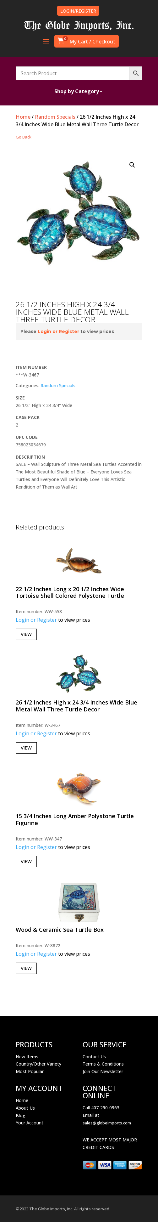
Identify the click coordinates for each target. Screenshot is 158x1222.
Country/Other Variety (38, 1064)
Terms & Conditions (103, 1064)
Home (23, 116)
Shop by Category (76, 92)
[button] (132, 165)
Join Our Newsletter (103, 1071)
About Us (25, 1108)
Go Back (23, 137)
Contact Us (94, 1057)
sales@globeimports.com (107, 1123)
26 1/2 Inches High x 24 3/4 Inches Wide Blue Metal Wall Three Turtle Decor (76, 706)
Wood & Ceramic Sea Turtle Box (60, 929)
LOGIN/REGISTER (78, 11)
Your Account (29, 1123)
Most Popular (30, 1071)
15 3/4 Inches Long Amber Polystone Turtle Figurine (75, 819)
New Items (27, 1057)
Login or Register (58, 331)
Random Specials (55, 116)
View (26, 634)
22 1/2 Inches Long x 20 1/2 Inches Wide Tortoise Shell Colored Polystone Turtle (70, 592)
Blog (20, 1115)
